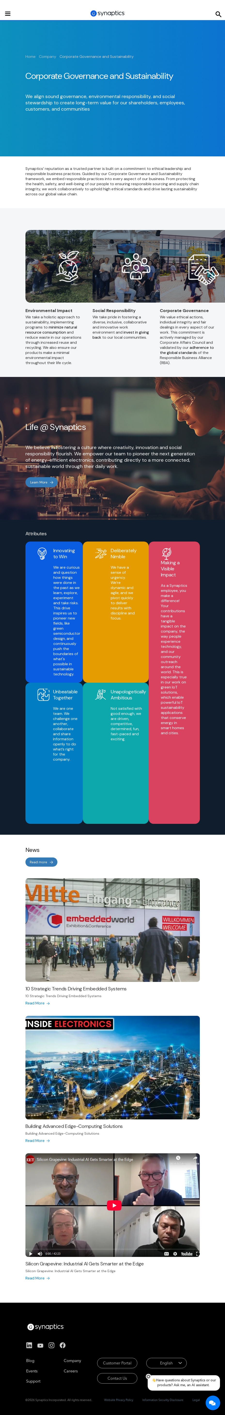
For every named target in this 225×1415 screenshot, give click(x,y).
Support (33, 1381)
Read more (38, 862)
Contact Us (117, 1378)
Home (30, 56)
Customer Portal (117, 1363)
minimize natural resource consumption (51, 330)
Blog (30, 1360)
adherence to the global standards (187, 350)
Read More (35, 1003)
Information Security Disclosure (162, 1400)
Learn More (38, 482)
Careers (71, 1371)
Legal (196, 1400)
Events (32, 1371)
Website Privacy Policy (118, 1400)
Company (47, 56)
